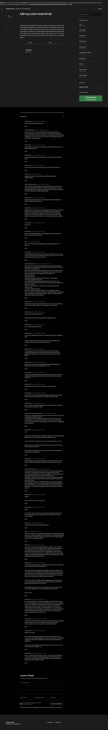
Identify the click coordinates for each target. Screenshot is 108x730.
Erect (80, 24)
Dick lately (81, 64)
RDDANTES (10, 9)
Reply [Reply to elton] (26, 180)
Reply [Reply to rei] (26, 248)
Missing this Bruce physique (85, 52)
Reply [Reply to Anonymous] (26, 126)
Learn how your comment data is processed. (50, 707)
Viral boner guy (82, 30)
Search (100, 14)
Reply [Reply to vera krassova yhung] (26, 298)
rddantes (29, 50)
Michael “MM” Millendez (27, 27)
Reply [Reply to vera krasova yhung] (26, 194)
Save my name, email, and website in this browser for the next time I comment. (31, 703)
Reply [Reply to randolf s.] (26, 559)
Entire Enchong (82, 47)
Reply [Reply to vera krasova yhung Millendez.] (26, 426)
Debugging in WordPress (91, 2)
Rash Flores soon (83, 41)
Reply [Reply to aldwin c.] (26, 527)
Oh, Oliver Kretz (82, 35)
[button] (2, 8)
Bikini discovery (82, 58)
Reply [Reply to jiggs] (26, 541)
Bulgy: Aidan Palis (83, 69)
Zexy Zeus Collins (83, 75)
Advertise (58, 727)
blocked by (90, 98)
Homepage (50, 727)
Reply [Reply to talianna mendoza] (26, 141)
